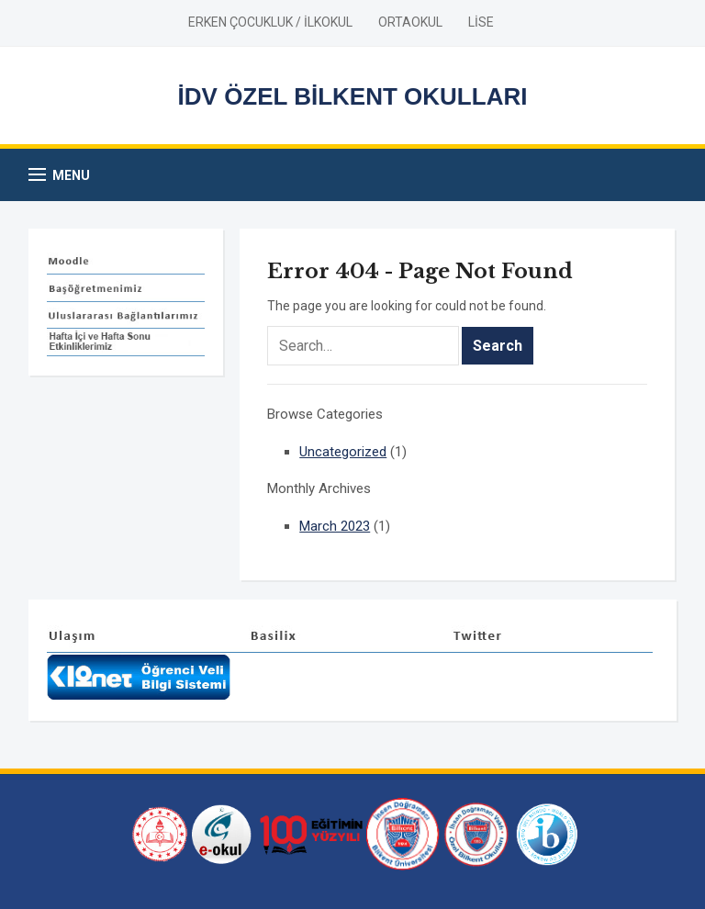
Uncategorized (342, 451)
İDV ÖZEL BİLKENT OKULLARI (353, 96)
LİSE (481, 22)
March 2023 (334, 526)
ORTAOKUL (410, 22)
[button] (59, 174)
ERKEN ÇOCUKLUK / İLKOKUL (270, 22)
